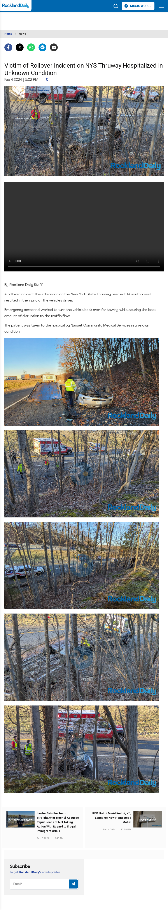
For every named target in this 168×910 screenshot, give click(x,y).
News (22, 33)
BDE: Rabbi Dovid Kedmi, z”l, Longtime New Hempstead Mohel (111, 818)
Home (8, 33)
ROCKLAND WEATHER (43, 18)
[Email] (44, 884)
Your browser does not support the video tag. (84, 227)
